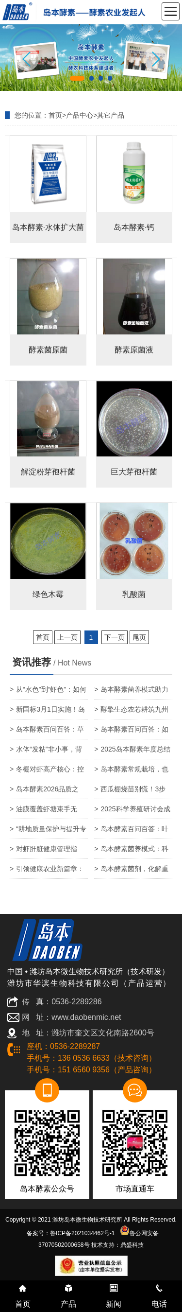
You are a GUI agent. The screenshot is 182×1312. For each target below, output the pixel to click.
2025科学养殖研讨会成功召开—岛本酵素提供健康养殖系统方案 (132, 812)
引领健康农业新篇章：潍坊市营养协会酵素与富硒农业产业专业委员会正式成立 (47, 872)
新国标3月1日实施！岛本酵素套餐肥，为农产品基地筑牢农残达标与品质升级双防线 (47, 712)
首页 (55, 115)
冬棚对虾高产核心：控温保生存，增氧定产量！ (47, 772)
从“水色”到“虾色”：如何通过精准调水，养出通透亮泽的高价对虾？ (48, 692)
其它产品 (110, 115)
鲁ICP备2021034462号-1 (82, 1233)
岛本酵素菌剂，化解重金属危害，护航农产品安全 (131, 872)
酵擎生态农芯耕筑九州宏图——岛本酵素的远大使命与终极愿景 (131, 712)
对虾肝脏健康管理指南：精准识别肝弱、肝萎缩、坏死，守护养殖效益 (47, 852)
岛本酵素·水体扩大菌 (48, 227)
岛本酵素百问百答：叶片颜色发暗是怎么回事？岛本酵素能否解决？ (131, 832)
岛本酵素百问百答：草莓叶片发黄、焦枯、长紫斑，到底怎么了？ (47, 732)
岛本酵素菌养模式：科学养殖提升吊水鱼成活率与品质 (131, 852)
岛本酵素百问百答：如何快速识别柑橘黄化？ (131, 732)
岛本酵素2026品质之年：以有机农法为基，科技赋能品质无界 (47, 792)
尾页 (139, 637)
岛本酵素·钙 (134, 227)
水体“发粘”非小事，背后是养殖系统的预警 (46, 752)
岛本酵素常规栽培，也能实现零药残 (131, 772)
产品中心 (79, 115)
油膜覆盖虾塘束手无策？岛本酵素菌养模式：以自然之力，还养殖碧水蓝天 (47, 812)
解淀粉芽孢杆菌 (48, 472)
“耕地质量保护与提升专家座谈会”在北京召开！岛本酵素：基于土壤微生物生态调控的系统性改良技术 (48, 832)
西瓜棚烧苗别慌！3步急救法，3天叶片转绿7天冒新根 (132, 792)
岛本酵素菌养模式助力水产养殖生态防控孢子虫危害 (131, 692)
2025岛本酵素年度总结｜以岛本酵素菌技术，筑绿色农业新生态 (132, 752)
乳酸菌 (134, 594)
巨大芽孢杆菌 (134, 472)
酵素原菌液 (134, 350)
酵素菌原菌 (48, 350)
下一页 (114, 637)
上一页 (67, 637)
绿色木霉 (48, 594)
